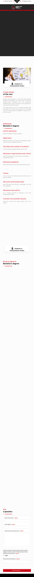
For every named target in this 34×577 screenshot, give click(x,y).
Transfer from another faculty (14, 199)
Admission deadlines (11, 162)
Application (7, 138)
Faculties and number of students (16, 146)
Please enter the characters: (11, 558)
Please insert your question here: (14, 530)
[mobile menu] (32, 7)
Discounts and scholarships (13, 182)
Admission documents (11, 190)
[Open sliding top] (17, 1)
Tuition (5, 173)
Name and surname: (11, 517)
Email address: (10, 524)
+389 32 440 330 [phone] (8, 1)
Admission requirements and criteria (17, 153)
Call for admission (10, 131)
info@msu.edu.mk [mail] (27, 1)
